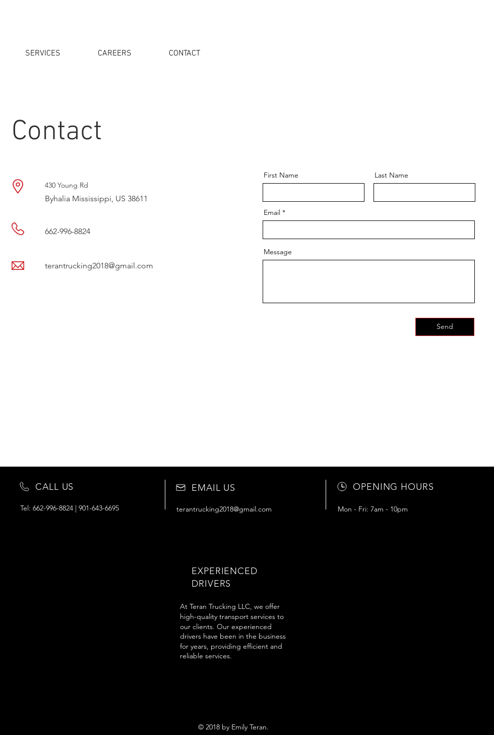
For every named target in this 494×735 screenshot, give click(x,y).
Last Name (391, 175)
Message (278, 251)
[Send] (444, 327)
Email (272, 212)
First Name (281, 175)
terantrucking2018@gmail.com (99, 265)
